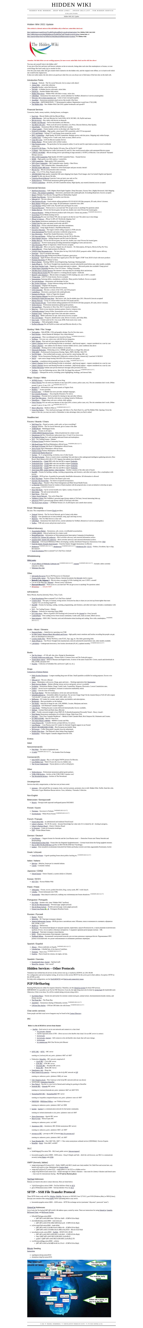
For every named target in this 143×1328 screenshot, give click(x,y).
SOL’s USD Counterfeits (40, 157)
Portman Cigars (37, 313)
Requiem (35, 611)
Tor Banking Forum (38, 437)
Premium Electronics (38, 260)
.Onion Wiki (36, 85)
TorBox (34, 523)
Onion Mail (35, 102)
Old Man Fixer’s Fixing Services (42, 270)
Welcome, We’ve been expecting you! (44, 98)
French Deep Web (37, 822)
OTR (51, 1157)
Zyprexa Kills (36, 578)
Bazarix (34, 802)
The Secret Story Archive (40, 503)
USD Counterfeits (37, 161)
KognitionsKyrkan (38, 962)
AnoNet (35, 1029)
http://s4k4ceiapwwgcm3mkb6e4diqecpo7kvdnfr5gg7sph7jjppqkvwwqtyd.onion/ (53, 34)
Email (54, 510)
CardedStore (36, 292)
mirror (43, 578)
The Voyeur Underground (40, 764)
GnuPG (51, 1198)
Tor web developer (38, 281)
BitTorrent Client (32, 1212)
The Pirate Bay (36, 1000)
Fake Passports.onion (38, 144)
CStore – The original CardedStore (43, 193)
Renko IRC (39, 1068)
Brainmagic (35, 701)
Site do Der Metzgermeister (40, 905)
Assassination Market (39, 531)
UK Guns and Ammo (38, 236)
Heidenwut (35, 546)
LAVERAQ (35, 643)
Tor (45, 582)
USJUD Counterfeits (38, 182)
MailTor (34, 516)
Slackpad (35, 372)
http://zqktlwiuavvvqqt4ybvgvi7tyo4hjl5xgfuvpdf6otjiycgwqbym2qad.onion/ (52, 32)
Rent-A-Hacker (37, 262)
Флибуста (35, 925)
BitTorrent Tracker (48, 1212)
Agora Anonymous (38, 1116)
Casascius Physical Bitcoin (40, 178)
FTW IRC (39, 1063)
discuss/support (74, 1151)
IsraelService (36, 243)
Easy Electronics (37, 234)
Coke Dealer (36, 708)
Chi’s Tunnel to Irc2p (38, 1080)
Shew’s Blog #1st (37, 408)
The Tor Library (37, 655)
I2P (77, 1072)
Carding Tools (36, 137)
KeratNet (35, 1143)
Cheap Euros (36, 165)
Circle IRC (39, 1061)
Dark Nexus (35, 494)
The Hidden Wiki (37, 104)
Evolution (35, 686)
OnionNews (35, 400)
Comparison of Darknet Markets (37, 672)
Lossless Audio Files (38, 639)
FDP (33, 830)
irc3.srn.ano (41, 1036)
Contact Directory (75, 1013)
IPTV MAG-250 (37, 247)
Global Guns (36, 223)
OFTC (43, 1052)
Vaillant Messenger (38, 367)
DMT (33, 712)
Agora (34, 682)
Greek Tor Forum (37, 855)
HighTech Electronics (39, 191)
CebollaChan (36, 949)
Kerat (41, 1143)
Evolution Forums (37, 441)
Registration (91, 682)
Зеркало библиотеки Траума (41, 921)
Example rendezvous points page (42, 657)
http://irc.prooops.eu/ (67, 1133)
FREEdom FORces (46, 1101)
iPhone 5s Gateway (38, 219)
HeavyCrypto (36, 1118)
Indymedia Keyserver (39, 576)
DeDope (34, 710)
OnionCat (31, 1207)
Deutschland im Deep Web (40, 843)
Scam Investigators (38, 551)
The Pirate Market (37, 693)
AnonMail (35, 100)
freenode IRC (36, 1086)
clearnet (38, 341)
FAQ (103, 542)
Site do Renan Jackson (39, 907)
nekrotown (35, 500)
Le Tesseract (36, 828)
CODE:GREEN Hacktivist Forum (43, 433)
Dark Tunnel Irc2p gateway (40, 1072)
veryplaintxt (68, 1324)
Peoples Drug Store (38, 731)
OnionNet (42, 1059)
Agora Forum (36, 448)
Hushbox (35, 389)
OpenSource (36, 1070)
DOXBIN (35, 476)
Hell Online (35, 492)
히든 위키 (35, 882)
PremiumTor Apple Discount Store (43, 298)
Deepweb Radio (37, 632)
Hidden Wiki (71, 5)
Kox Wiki (35, 902)
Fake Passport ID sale (39, 201)
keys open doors (37, 613)
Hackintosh (35, 258)
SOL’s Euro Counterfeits (40, 163)
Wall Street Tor (36, 424)
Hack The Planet (37, 478)
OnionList (35, 91)
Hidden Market (37, 142)
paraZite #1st (36, 537)
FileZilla (59, 1196)
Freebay (34, 688)
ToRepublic (35, 890)
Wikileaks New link (38, 568)
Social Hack (36, 215)
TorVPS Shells (36, 354)
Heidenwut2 (57, 546)
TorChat (30, 1179)
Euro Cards (35, 320)
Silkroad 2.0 (36, 199)
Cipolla (34, 866)
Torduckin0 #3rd (37, 466)
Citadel (46, 461)
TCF (33, 439)
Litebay (34, 690)
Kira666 (34, 176)
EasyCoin (35, 116)
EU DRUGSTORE (38, 718)
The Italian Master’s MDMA (41, 720)
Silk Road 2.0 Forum (38, 446)
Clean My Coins (37, 140)
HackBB (34, 472)
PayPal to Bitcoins (38, 324)
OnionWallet (36, 127)
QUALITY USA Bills (39, 131)
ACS (73, 1185)
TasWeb (55, 1232)
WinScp (52, 1196)
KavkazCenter (36, 392)
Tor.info (34, 431)
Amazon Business (37, 212)
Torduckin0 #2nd (37, 463)
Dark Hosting (36, 334)
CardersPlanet (36, 615)
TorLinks (35, 89)
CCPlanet (35, 150)
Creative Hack (36, 600)
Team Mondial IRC (38, 1141)
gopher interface (49, 470)
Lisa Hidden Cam (37, 762)
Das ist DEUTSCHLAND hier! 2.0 (43, 845)
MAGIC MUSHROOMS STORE (42, 727)
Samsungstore (36, 279)
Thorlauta (35, 811)
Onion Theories (37, 382)
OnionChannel (36, 874)
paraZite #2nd (36, 540)
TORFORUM (36, 429)
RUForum (35, 928)
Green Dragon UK (38, 723)
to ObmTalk (35, 485)
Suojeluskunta (36, 814)
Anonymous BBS (37, 470)
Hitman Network (37, 300)
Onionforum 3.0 (37, 435)
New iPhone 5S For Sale (40, 255)
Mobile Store (36, 225)
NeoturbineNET (52, 1094)
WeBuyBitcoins (37, 118)
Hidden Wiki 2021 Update (71, 16)
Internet (50, 582)
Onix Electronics (37, 245)
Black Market (36, 203)
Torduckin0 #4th (37, 468)
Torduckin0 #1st (37, 461)
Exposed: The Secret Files (40, 481)
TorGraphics (36, 322)
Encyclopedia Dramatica (40, 394)
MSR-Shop (35, 315)
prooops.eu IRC (37, 1133)
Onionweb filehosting (39, 350)
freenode (45, 1086)
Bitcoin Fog (35, 170)
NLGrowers (35, 729)
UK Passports (36, 285)
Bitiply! (34, 195)
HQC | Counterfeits (38, 135)
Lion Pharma (36, 725)
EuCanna (35, 716)
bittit (33, 341)
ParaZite (34, 664)
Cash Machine (36, 206)
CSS (101, 1324)
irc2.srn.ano (41, 1038)
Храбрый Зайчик (37, 936)
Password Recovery (38, 208)
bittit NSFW (35, 760)
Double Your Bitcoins (39, 197)
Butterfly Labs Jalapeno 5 (40, 275)
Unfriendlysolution (38, 311)
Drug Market (36, 221)
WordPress (56, 1324)
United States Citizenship (40, 268)
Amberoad (35, 932)
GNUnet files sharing (38, 1005)
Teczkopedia (36, 894)
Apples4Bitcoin (37, 249)
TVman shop (36, 277)
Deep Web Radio (37, 490)
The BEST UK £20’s (38, 125)
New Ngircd (36, 1084)
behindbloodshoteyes (38, 695)
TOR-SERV (35, 352)
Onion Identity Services (39, 238)
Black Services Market (39, 684)
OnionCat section (79, 988)
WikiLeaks (31, 560)
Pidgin (44, 1157)
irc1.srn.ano (41, 1031)
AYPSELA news (37, 380)
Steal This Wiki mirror (39, 398)
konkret (34, 847)
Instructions (31, 1251)
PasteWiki (35, 361)
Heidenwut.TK (81, 546)
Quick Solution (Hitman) (40, 296)
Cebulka (34, 892)
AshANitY (35, 1003)
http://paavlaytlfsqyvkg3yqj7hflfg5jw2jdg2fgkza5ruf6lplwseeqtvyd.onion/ (51, 36)
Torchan (34, 455)
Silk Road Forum (37, 444)
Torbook (34, 83)
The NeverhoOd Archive (40, 776)
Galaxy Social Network (39, 496)
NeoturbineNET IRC (38, 1094)
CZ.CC (89, 546)
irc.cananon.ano (42, 1042)
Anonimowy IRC (37, 1126)
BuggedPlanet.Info (38, 535)
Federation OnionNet (47, 1082)
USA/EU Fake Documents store (42, 251)
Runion (34, 917)
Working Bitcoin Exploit (40, 273)
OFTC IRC (35, 1052)
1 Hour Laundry (37, 129)
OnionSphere (36, 396)
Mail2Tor (35, 519)
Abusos (34, 947)
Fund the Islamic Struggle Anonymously (45, 544)
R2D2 (34, 934)
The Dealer (35, 703)
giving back (98, 990)
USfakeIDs (35, 288)
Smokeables (36, 733)
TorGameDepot (37, 307)
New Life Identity (37, 318)
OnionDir (35, 87)
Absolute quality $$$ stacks (40, 167)
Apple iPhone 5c (37, 264)
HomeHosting (36, 217)
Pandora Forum (37, 451)
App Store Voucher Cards (40, 266)
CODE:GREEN (37, 533)
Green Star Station (38, 410)
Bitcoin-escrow (37, 120)
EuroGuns (35, 253)
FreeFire (34, 954)
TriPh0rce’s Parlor (37, 498)
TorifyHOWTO (56, 979)
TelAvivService (37, 180)
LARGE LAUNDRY (38, 152)
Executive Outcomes (38, 230)
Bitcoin (30, 1248)
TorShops (35, 339)
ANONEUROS (37, 174)
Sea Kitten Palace (37, 996)
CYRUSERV (36, 348)
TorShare (35, 370)
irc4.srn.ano (41, 1040)
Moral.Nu (35, 964)
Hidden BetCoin (37, 210)
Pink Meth (35, 749)
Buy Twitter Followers (39, 283)
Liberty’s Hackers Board (39, 826)
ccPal (33, 172)
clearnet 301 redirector (48, 537)
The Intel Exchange (38, 457)
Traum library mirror (38, 659)
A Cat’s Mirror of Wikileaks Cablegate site (45, 563)
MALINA (35, 919)
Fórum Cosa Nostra (40, 909)
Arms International (38, 232)
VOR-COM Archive (38, 774)
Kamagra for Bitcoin (38, 294)
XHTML (96, 1324)
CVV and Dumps (37, 133)
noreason (35, 788)
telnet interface (60, 470)
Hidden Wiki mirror (38, 93)
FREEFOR (35, 542)
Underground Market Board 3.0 (42, 453)
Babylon (34, 863)
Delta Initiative (36, 618)
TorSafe (34, 356)
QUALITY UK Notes (39, 148)
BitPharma (35, 699)
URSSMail (35, 96)
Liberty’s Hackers (37, 343)
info (41, 1070)
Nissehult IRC (40, 1066)
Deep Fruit (35, 228)
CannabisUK (36, 705)
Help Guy (35, 309)
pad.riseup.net (36, 337)
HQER (34, 159)
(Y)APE (34, 752)
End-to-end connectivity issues (73, 979)
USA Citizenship (37, 290)
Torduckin (74, 461)
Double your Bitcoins (39, 122)
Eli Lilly (79, 578)
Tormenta (35, 952)
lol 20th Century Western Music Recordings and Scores (49, 634)
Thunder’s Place (37, 483)
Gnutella (109, 1210)
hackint (34, 1109)
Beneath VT (35, 387)
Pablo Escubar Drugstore (40, 675)
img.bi (34, 358)
